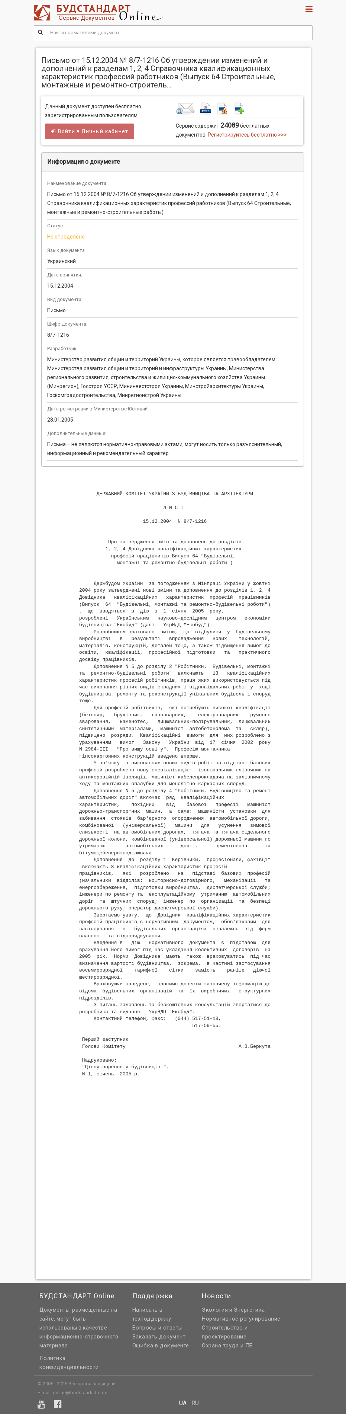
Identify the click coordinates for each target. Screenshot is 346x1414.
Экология (215, 1309)
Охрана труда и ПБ (227, 1345)
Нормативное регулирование (241, 1318)
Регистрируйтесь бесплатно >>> (247, 135)
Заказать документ (159, 1336)
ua (183, 1403)
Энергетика (249, 1309)
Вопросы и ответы (157, 1327)
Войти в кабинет (90, 131)
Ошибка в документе (160, 1345)
